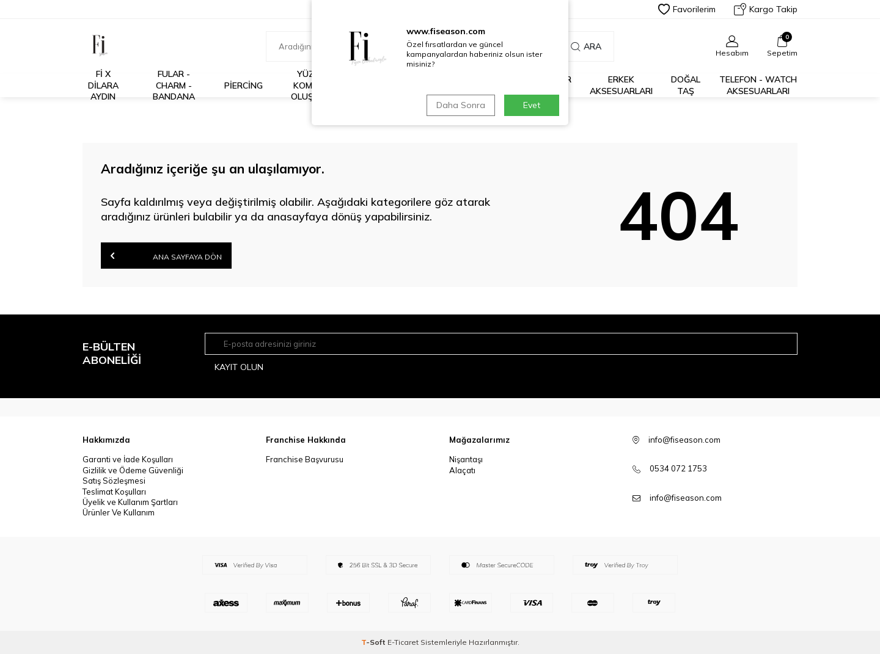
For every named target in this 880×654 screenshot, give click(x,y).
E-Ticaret (403, 642)
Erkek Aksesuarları (621, 85)
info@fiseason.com (686, 498)
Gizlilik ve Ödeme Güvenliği (132, 470)
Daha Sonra (460, 105)
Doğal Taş (685, 85)
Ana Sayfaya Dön (166, 256)
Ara (586, 46)
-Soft (374, 642)
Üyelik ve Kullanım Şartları (130, 502)
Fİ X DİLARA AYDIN (103, 85)
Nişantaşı (466, 459)
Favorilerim (687, 9)
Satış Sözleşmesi (113, 480)
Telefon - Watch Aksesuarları (758, 85)
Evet (531, 105)
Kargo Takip (766, 9)
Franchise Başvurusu (304, 459)
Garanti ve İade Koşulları (127, 459)
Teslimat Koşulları (114, 491)
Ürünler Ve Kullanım (118, 512)
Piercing (243, 85)
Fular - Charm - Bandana (174, 85)
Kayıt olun (239, 367)
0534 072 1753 (678, 468)
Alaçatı (462, 470)
